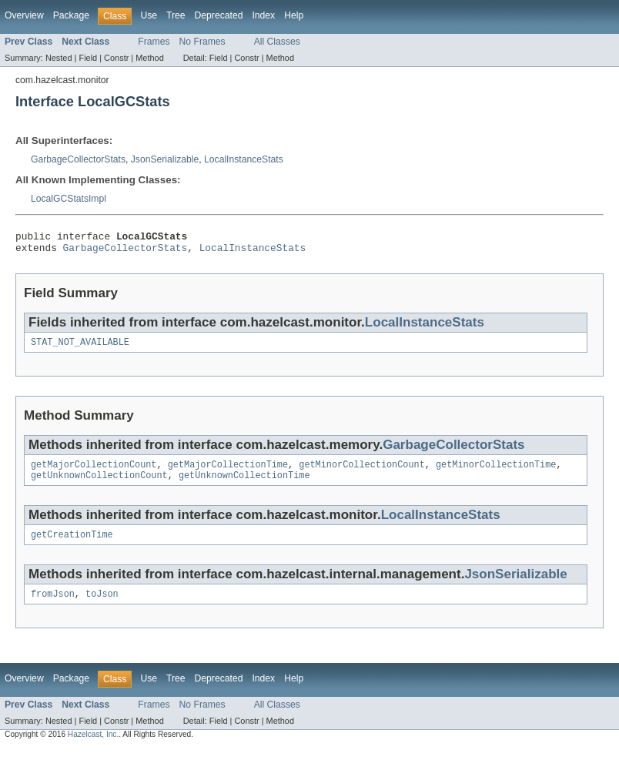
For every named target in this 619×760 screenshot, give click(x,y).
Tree (176, 15)
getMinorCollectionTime (496, 472)
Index (263, 15)
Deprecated (219, 15)
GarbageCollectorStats (78, 159)
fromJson (53, 606)
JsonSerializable (165, 159)
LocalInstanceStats (243, 159)
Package (71, 15)
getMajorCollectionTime (228, 472)
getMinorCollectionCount (361, 472)
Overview (24, 15)
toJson (102, 606)
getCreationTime (72, 545)
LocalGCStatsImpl (68, 198)
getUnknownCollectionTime (244, 484)
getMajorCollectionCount (93, 472)
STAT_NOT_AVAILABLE (80, 348)
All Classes (277, 41)
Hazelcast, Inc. (93, 746)
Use (148, 15)
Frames (153, 41)
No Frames (202, 41)
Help (293, 15)
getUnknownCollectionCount (99, 484)
